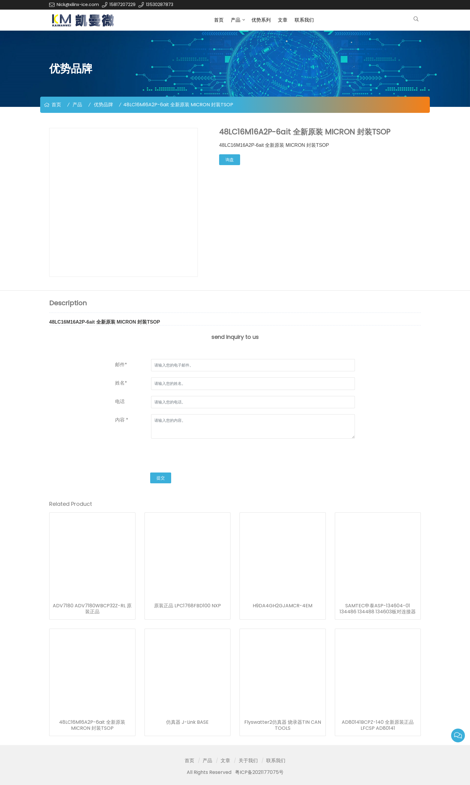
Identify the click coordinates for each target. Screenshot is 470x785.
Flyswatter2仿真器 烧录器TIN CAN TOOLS (282, 725)
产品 (235, 20)
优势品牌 (103, 104)
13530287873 (159, 5)
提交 (160, 478)
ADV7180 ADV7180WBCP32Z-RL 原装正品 (92, 609)
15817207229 (122, 5)
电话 (120, 401)
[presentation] (160, 456)
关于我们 (248, 760)
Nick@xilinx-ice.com (78, 5)
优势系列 (261, 20)
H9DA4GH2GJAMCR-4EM (282, 606)
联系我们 (304, 20)
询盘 (229, 160)
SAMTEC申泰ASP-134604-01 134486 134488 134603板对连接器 (378, 609)
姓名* (121, 382)
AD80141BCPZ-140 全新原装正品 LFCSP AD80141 (378, 725)
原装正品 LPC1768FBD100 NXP (187, 606)
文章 (282, 20)
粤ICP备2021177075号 (259, 772)
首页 (219, 20)
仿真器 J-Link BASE (187, 722)
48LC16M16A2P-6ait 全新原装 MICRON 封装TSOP (92, 725)
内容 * (121, 419)
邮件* (121, 364)
